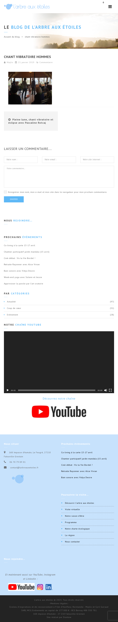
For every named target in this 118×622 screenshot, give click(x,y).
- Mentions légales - (59, 603)
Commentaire (44, 62)
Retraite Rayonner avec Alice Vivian (22, 264)
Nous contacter (72, 541)
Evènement (12, 314)
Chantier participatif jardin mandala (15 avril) (26, 251)
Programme (71, 522)
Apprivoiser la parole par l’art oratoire (23, 283)
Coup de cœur (14, 308)
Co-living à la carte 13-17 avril (19, 245)
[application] (59, 362)
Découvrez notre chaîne (59, 398)
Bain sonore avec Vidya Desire (19, 271)
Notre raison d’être (74, 516)
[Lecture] (7, 390)
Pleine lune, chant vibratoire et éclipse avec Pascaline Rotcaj (30, 121)
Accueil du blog (12, 36)
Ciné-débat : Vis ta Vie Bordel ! (19, 258)
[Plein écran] (110, 390)
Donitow (67, 617)
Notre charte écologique (77, 528)
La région (70, 535)
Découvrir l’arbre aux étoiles (79, 503)
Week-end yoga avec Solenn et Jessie (23, 277)
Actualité (11, 301)
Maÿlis (10, 62)
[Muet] (105, 390)
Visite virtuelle (72, 509)
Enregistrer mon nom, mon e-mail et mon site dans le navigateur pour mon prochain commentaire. (57, 192)
